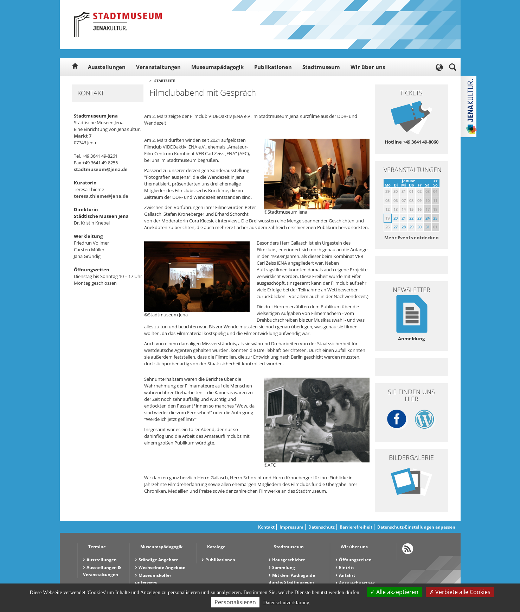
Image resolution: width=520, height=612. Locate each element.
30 (419, 226)
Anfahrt (347, 575)
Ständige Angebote (158, 560)
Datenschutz (321, 527)
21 (404, 218)
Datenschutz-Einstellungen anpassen (416, 527)
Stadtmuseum (321, 66)
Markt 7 (82, 136)
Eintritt (346, 567)
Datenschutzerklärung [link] (286, 602)
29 (411, 226)
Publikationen (273, 66)
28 (404, 226)
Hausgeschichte (288, 560)
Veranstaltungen (158, 66)
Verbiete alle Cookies (459, 592)
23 (419, 218)
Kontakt (266, 527)
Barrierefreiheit (356, 527)
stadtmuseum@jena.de (101, 169)
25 (435, 218)
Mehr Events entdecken (411, 237)
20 (395, 218)
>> (436, 180)
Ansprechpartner (356, 583)
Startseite (164, 80)
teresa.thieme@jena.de (101, 196)
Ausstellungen (107, 66)
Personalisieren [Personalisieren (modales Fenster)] (235, 602)
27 (395, 226)
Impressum (291, 527)
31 (427, 226)
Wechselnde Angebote (162, 567)
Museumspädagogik (217, 66)
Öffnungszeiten (355, 560)
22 (411, 218)
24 (427, 218)
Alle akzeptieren (394, 592)
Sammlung (283, 567)
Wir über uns (368, 66)
